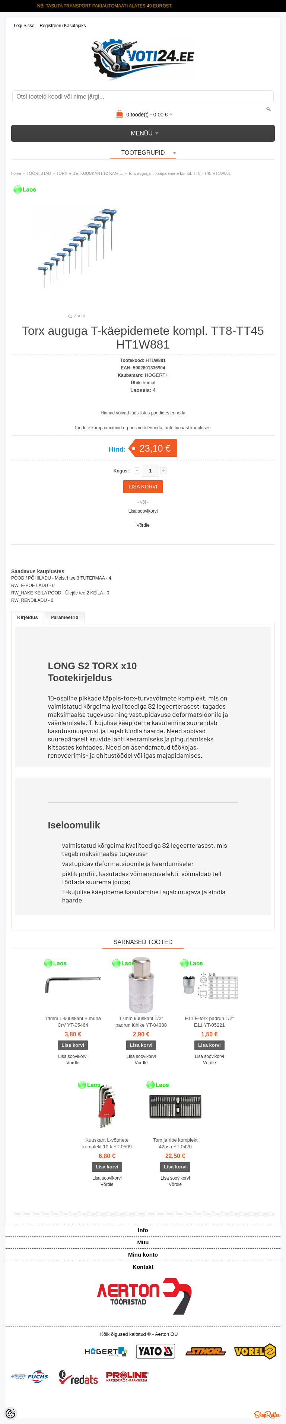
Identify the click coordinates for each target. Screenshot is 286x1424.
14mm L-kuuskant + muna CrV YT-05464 (73, 1022)
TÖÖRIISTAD (38, 173)
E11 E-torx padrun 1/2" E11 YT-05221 (209, 1022)
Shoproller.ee (267, 1414)
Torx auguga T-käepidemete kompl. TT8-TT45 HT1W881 (179, 173)
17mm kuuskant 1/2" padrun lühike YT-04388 (141, 1022)
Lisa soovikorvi (143, 511)
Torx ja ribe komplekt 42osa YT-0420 (175, 1143)
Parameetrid (65, 617)
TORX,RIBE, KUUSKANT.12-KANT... (89, 173)
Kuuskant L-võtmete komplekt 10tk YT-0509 (107, 1143)
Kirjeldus (27, 617)
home (16, 173)
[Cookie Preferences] (10, 1413)
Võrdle (143, 525)
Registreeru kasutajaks (62, 25)
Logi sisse (24, 25)
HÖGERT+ (156, 375)
